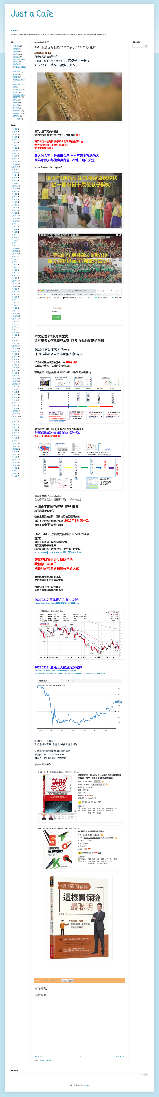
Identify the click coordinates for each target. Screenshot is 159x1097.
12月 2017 (14, 378)
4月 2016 (14, 433)
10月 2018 (14, 351)
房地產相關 (17, 64)
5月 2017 (14, 397)
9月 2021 (14, 256)
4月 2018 (14, 368)
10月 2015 (14, 449)
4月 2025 (14, 151)
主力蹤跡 (16, 49)
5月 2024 (14, 172)
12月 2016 (14, 411)
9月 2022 (14, 224)
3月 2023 (14, 208)
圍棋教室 (16, 102)
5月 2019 (14, 332)
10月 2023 (14, 189)
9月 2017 (14, 387)
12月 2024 (14, 161)
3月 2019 (14, 338)
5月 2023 (14, 202)
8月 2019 (14, 324)
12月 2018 (14, 346)
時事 (14, 87)
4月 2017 (14, 400)
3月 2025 (14, 153)
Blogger (87, 1085)
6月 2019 (14, 330)
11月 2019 (14, 316)
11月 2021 (14, 251)
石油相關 (16, 51)
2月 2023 (14, 210)
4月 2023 (14, 205)
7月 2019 (14, 327)
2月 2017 (14, 406)
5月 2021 (14, 267)
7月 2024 (14, 170)
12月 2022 (14, 216)
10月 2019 (14, 319)
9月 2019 (14, 322)
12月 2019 (14, 313)
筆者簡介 (14, 30)
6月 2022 (14, 232)
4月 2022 (14, 237)
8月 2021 (14, 259)
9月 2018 (14, 354)
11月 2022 (14, 218)
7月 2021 (14, 262)
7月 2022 (14, 229)
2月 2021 (14, 275)
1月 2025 (14, 159)
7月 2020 (14, 294)
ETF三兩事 (16, 119)
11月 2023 (14, 186)
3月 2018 (14, 370)
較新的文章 (39, 1056)
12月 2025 (14, 134)
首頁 (79, 1056)
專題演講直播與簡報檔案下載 (19, 96)
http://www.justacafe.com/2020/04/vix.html (58, 552)
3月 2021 (14, 273)
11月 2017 (14, 381)
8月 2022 (14, 227)
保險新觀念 (17, 71)
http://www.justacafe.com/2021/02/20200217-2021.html (56, 603)
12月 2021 (14, 248)
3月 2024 (14, 178)
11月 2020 (14, 283)
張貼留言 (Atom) (45, 1060)
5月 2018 (14, 365)
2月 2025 (14, 156)
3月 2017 (14, 403)
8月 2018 (14, 357)
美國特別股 (17, 84)
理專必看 (16, 100)
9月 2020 (14, 289)
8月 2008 (14, 468)
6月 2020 (14, 297)
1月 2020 (14, 311)
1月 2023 (14, 213)
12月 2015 (14, 443)
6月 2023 (14, 199)
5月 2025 (14, 148)
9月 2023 (14, 191)
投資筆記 (16, 57)
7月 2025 (14, 143)
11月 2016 (14, 414)
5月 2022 (14, 235)
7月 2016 (14, 424)
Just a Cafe (32, 14)
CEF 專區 (16, 116)
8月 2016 (14, 422)
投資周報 (16, 54)
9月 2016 (14, 419)
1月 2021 (14, 278)
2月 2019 (14, 340)
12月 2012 (14, 460)
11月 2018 (14, 349)
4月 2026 (14, 129)
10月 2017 (14, 384)
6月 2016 (14, 427)
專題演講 (16, 92)
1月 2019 (14, 343)
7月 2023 (14, 197)
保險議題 (16, 74)
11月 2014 (14, 454)
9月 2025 (14, 137)
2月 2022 (14, 243)
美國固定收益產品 (19, 80)
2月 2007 (14, 476)
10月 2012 (14, 463)
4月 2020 (14, 303)
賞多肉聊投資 (17, 113)
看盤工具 (16, 77)
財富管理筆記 (17, 90)
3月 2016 (14, 435)
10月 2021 (14, 254)
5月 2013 (14, 457)
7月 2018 (14, 359)
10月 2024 (14, 167)
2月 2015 (14, 452)
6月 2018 (14, 362)
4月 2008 (14, 473)
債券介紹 (16, 108)
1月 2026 (14, 132)
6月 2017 (14, 395)
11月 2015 (14, 446)
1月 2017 (14, 408)
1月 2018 (14, 376)
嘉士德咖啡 (17, 111)
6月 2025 (14, 145)
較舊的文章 (120, 1056)
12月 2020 (14, 281)
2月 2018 (14, 373)
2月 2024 (14, 180)
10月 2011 (14, 465)
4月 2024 (14, 175)
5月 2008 (14, 471)
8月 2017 (14, 389)
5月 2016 (14, 430)
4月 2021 (14, 270)
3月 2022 (14, 240)
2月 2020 (14, 308)
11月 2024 (14, 164)
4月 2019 (14, 335)
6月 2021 (14, 264)
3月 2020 (14, 305)
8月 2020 (14, 292)
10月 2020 (14, 286)
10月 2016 (14, 416)
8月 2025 (14, 140)
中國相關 (16, 46)
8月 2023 (14, 194)
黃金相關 (16, 105)
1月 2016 (14, 441)
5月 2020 (14, 300)
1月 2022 (14, 246)
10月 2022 (14, 221)
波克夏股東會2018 (19, 67)
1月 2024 (14, 183)
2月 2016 (14, 438)
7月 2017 (14, 392)
